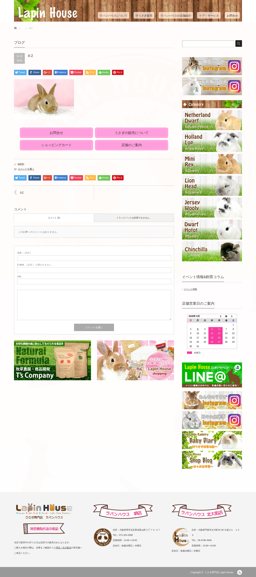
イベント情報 (190, 289)
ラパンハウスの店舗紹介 (175, 15)
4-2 (21, 192)
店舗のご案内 (131, 145)
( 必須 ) (24, 253)
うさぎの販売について (132, 133)
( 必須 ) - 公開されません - (34, 265)
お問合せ (232, 15)
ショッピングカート (56, 145)
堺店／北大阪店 (63, 547)
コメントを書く (26, 169)
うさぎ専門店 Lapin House (219, 572)
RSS (239, 572)
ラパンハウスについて (114, 15)
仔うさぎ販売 (144, 15)
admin (21, 164)
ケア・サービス (209, 15)
